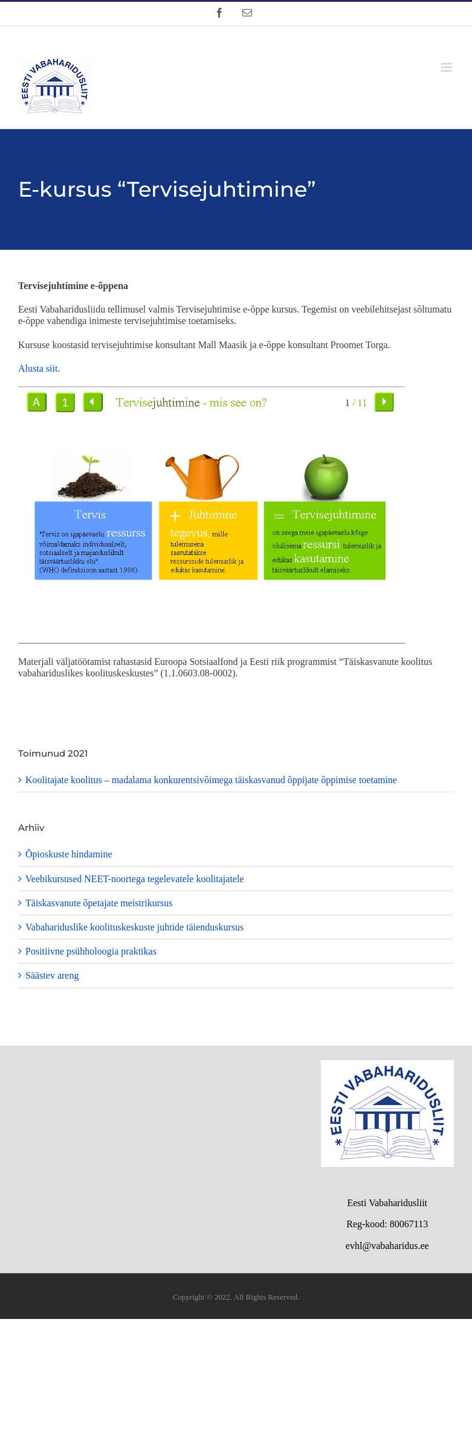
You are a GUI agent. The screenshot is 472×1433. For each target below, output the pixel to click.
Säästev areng (52, 975)
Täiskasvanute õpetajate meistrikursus (98, 903)
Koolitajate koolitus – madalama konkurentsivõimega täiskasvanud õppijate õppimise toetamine (211, 780)
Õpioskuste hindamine (68, 854)
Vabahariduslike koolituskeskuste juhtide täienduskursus (134, 927)
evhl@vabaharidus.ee (387, 1246)
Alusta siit (37, 368)
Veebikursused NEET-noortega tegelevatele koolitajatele (134, 879)
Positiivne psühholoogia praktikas (91, 951)
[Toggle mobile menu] (447, 67)
